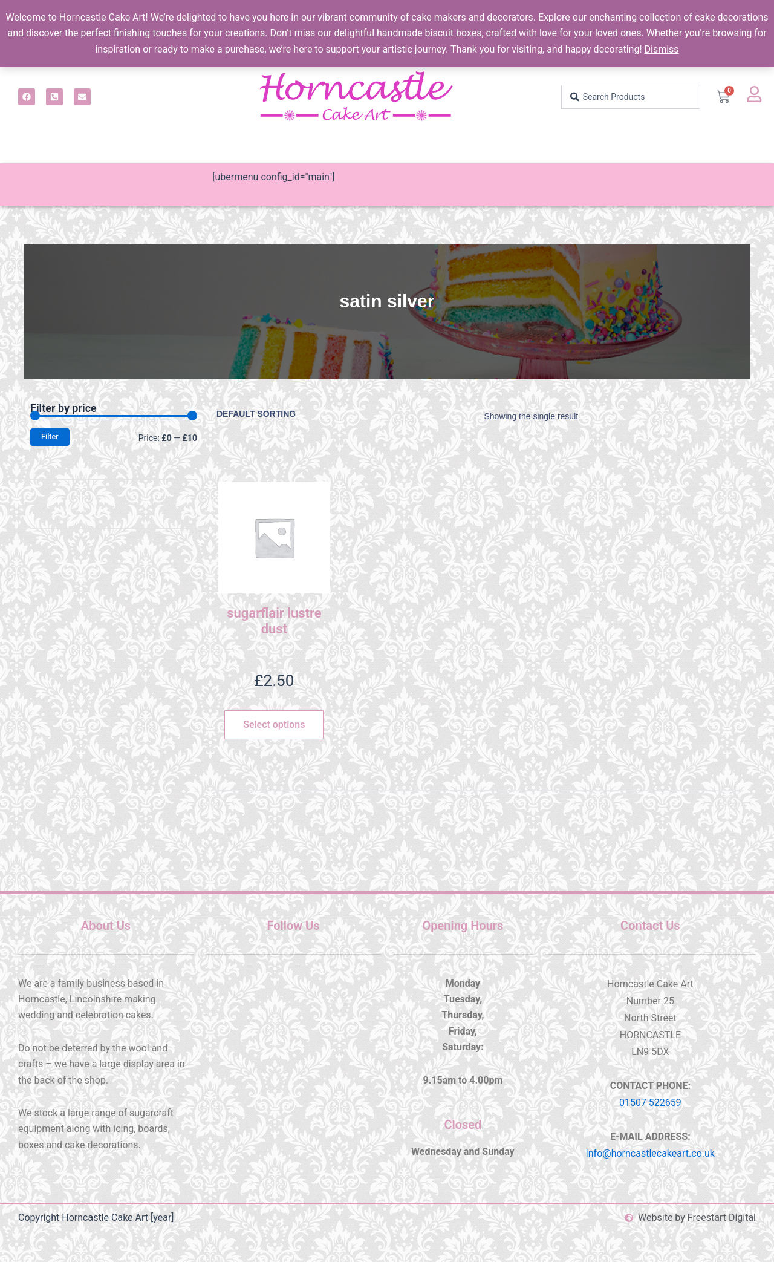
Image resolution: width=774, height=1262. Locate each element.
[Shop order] (266, 414)
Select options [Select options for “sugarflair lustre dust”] (274, 724)
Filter (50, 436)
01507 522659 (650, 1102)
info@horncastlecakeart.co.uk (650, 1153)
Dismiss (661, 49)
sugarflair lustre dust (274, 621)
